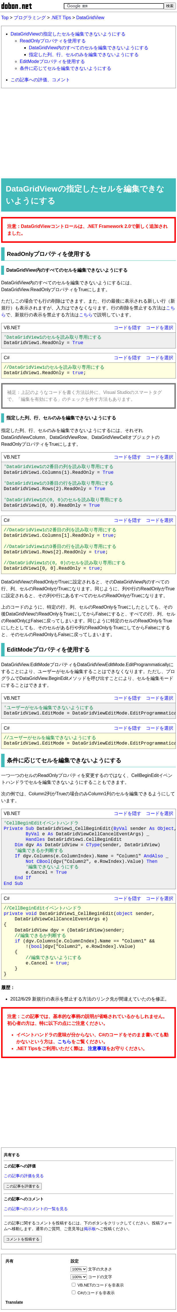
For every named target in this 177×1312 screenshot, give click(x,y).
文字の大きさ (100, 1269)
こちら (86, 314)
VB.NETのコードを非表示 (100, 1285)
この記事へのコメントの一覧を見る (36, 1209)
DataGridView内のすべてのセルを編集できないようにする (88, 47)
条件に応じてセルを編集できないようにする (65, 68)
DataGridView (90, 17)
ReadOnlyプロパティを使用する (53, 40)
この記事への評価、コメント (40, 79)
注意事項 (97, 1048)
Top (5, 17)
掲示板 (90, 1229)
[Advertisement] (88, 133)
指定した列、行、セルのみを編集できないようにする (84, 54)
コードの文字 (100, 1276)
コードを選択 (159, 327)
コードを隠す (127, 327)
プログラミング (30, 17)
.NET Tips (61, 17)
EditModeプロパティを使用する (52, 61)
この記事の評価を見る (24, 1176)
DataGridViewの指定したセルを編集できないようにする (68, 33)
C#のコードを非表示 (96, 1293)
